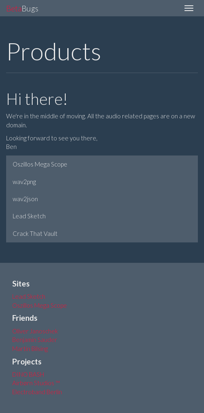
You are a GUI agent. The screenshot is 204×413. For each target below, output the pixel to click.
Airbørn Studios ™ (36, 382)
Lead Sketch (29, 216)
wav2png (24, 181)
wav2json (25, 198)
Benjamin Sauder (34, 339)
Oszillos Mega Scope (40, 164)
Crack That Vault (35, 233)
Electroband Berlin (37, 391)
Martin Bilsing (30, 348)
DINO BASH (28, 374)
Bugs (22, 8)
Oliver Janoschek (35, 331)
